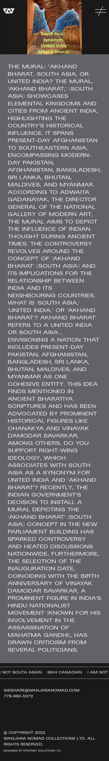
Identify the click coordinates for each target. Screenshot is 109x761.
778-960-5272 (18, 696)
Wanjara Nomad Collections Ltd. (45, 738)
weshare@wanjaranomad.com (42, 690)
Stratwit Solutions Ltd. (42, 751)
